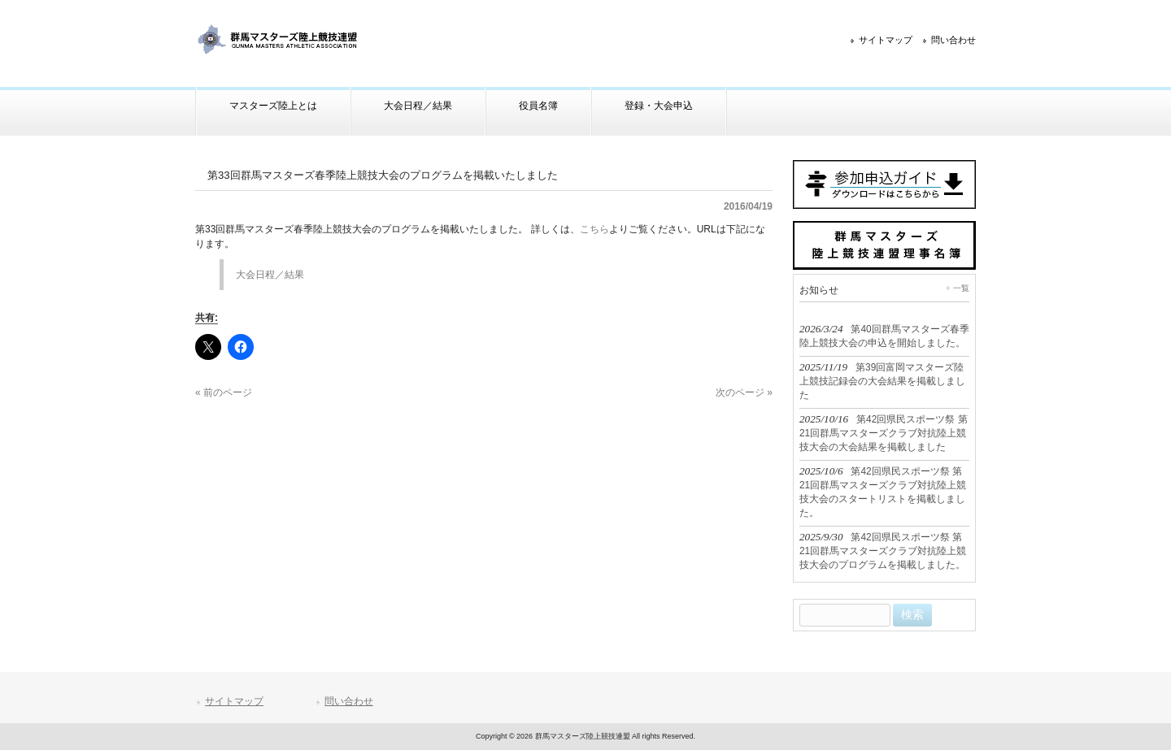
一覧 (961, 288)
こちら (594, 229)
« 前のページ (223, 392)
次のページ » (744, 392)
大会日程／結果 (270, 274)
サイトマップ (885, 40)
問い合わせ (953, 40)
